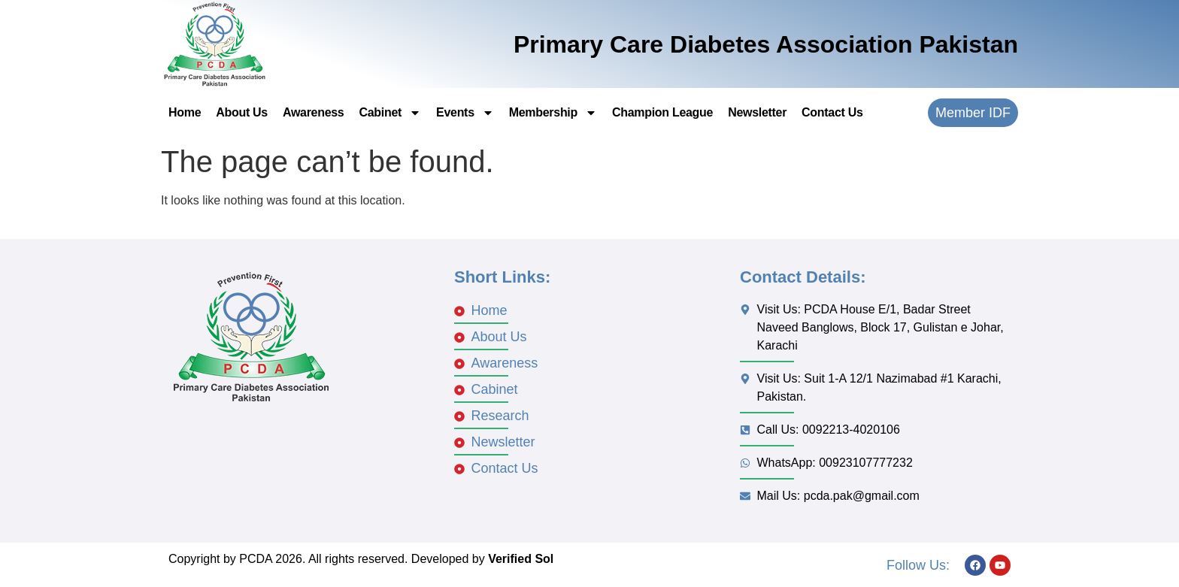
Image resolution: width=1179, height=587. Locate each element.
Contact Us (832, 112)
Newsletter (757, 112)
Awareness (313, 112)
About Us (242, 112)
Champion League (662, 112)
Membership (553, 112)
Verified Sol (520, 558)
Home (184, 112)
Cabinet (390, 112)
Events (465, 112)
